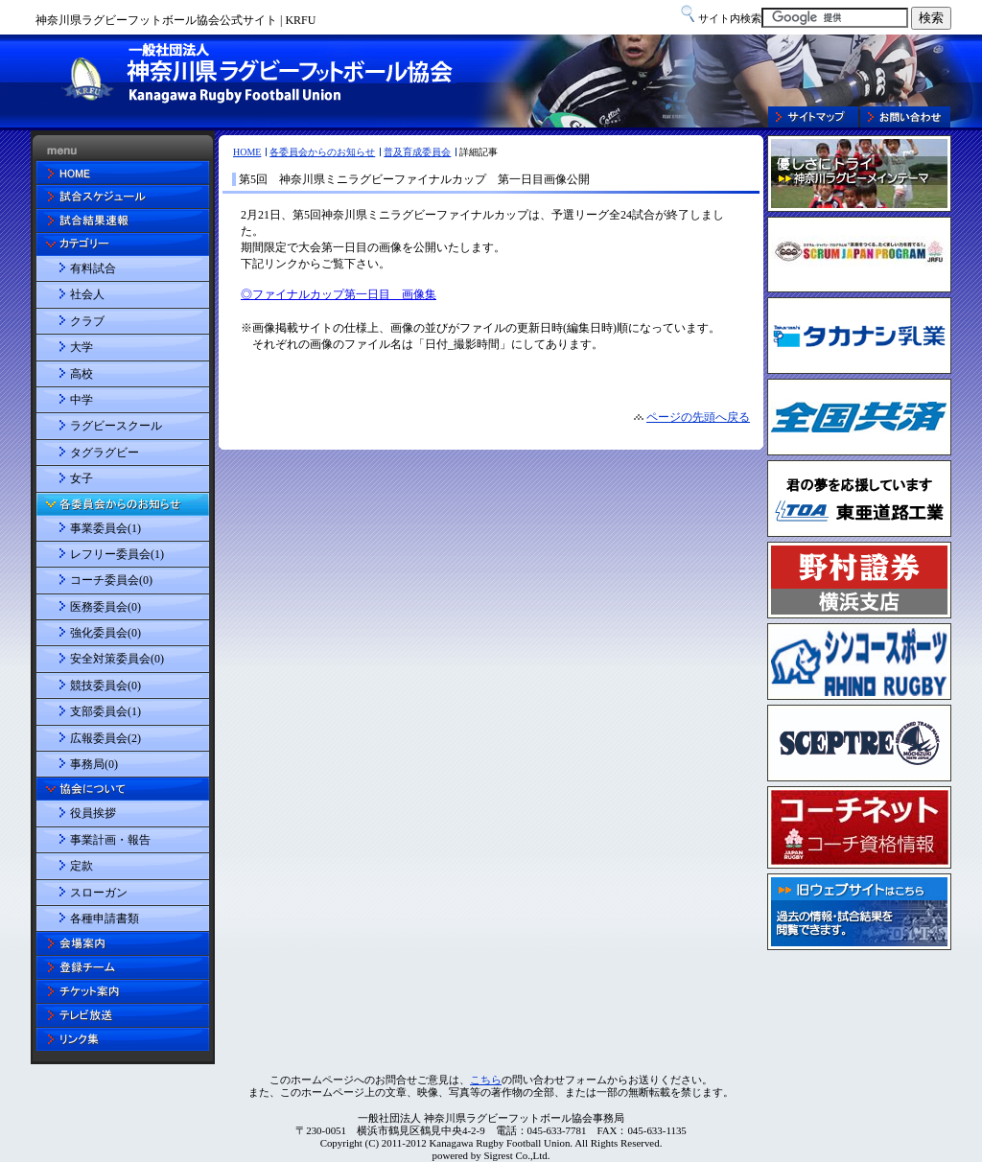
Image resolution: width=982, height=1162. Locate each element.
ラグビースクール (116, 425)
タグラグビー (104, 452)
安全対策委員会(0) (117, 658)
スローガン (99, 892)
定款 (81, 865)
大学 (81, 347)
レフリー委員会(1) (117, 554)
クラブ (87, 321)
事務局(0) (94, 764)
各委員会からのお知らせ (322, 152)
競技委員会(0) (105, 685)
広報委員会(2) (105, 738)
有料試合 (93, 268)
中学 (81, 400)
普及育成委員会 (417, 152)
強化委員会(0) (105, 632)
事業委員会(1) (105, 528)
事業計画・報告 (110, 840)
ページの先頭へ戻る (698, 417)
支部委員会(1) (105, 711)
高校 (81, 374)
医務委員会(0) (105, 607)
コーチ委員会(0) (111, 580)
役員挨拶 (93, 813)
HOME (247, 152)
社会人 (87, 294)
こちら (486, 1079)
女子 (81, 478)
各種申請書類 (104, 918)
